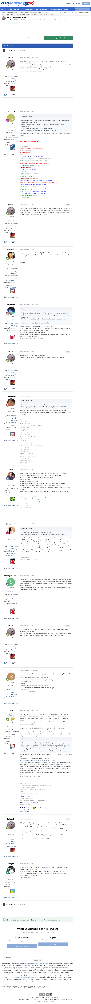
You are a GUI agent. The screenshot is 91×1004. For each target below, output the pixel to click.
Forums (3, 9)
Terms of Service (60, 999)
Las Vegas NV (14, 427)
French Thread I (24, 809)
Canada (12, 334)
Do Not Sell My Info (48, 999)
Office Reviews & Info (27, 9)
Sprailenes (11, 304)
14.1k (9, 485)
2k (9, 685)
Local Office (13, 736)
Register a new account (22, 946)
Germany (13, 85)
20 (9, 591)
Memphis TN (13, 141)
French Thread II (24, 811)
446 (9, 539)
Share (5, 23)
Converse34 (11, 524)
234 (9, 411)
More (66, 9)
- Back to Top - (37, 960)
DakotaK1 (12, 20)
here (36, 981)
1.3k (9, 726)
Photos (16, 95)
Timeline (8, 95)
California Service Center (13, 423)
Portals (10, 9)
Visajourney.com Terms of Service (38, 963)
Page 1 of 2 (21, 50)
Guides (16, 9)
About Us (69, 999)
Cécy (11, 710)
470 (9, 127)
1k (9, 265)
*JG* (11, 470)
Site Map (22, 999)
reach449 (11, 111)
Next (10, 50)
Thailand (12, 144)
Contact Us (29, 999)
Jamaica (12, 495)
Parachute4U (11, 396)
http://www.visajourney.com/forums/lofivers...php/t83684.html (37, 760)
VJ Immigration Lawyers (52, 920)
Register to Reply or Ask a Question (59, 38)
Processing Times (41, 9)
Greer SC (13, 740)
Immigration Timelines (55, 9)
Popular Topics (73, 12)
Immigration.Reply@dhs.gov (22, 977)
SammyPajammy (11, 576)
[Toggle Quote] (22, 116)
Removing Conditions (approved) (13, 418)
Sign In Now (53, 944)
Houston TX (13, 603)
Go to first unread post (34, 38)
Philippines (13, 287)
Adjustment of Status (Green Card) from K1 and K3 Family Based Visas (47, 20)
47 (13, 320)
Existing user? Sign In (73, 3)
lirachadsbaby (10, 249)
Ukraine (12, 888)
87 (9, 879)
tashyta (11, 864)
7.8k (9, 320)
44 (13, 726)
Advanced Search (84, 12)
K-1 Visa (12, 882)
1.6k (9, 73)
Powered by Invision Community (45, 1001)
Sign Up (86, 3)
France (12, 743)
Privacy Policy (37, 999)
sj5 (11, 670)
